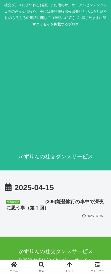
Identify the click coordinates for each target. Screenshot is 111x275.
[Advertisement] (55, 88)
